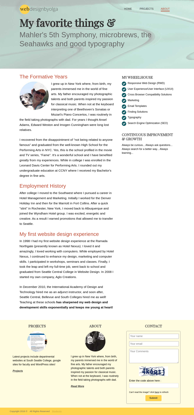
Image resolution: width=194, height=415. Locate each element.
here (157, 392)
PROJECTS (147, 8)
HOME (128, 8)
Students (57, 411)
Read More (77, 386)
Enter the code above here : (145, 380)
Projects (18, 370)
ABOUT (165, 8)
